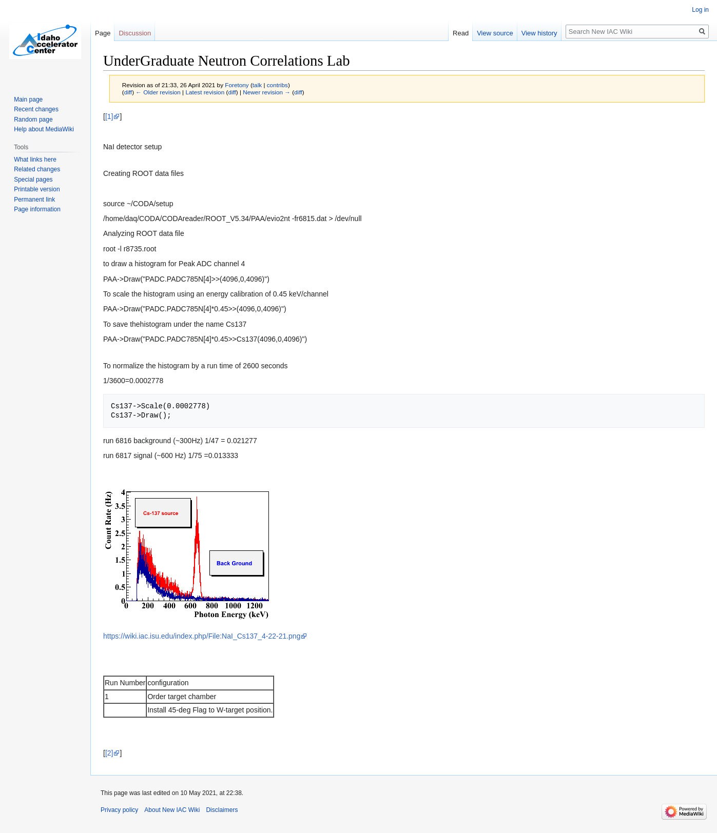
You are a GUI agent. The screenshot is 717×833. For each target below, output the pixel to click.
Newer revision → (266, 92)
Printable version (37, 189)
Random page (33, 119)
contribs (277, 85)
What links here (35, 159)
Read (461, 33)
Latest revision (204, 92)
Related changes (37, 169)
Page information (37, 209)
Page (102, 33)
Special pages (33, 179)
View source (495, 33)
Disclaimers (222, 810)
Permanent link (34, 199)
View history (539, 33)
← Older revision (158, 92)
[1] (109, 116)
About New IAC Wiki (172, 810)
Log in (700, 9)
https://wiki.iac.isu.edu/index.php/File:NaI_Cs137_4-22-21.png (201, 636)
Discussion (135, 33)
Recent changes (36, 109)
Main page (28, 99)
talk (257, 85)
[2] (109, 753)
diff (128, 92)
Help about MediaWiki (44, 129)
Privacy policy (119, 810)
